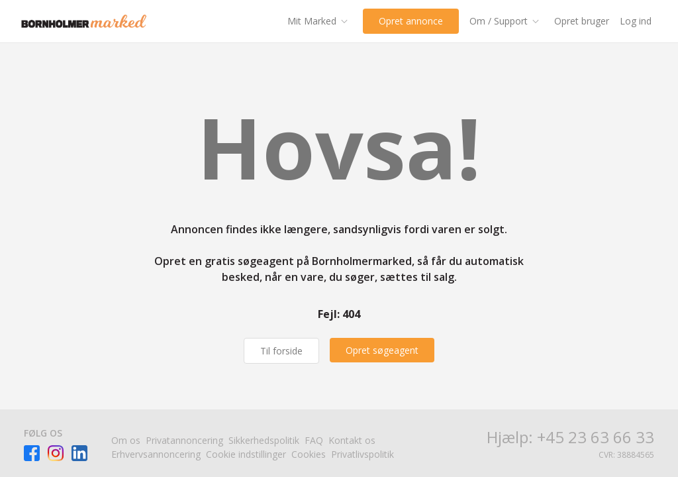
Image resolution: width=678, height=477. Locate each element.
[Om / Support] (506, 21)
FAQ (314, 440)
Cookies (308, 454)
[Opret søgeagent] (382, 350)
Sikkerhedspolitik (263, 440)
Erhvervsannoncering (156, 454)
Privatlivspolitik (362, 454)
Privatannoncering (184, 440)
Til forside (281, 350)
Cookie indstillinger (246, 454)
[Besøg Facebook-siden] (32, 453)
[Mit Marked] (320, 21)
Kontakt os (351, 440)
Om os (125, 440)
